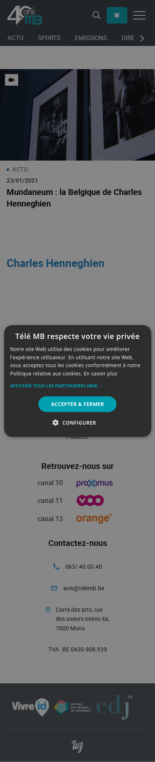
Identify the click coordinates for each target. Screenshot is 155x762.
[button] (77, 385)
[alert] (77, 381)
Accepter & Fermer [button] (77, 404)
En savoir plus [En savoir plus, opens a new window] (100, 373)
